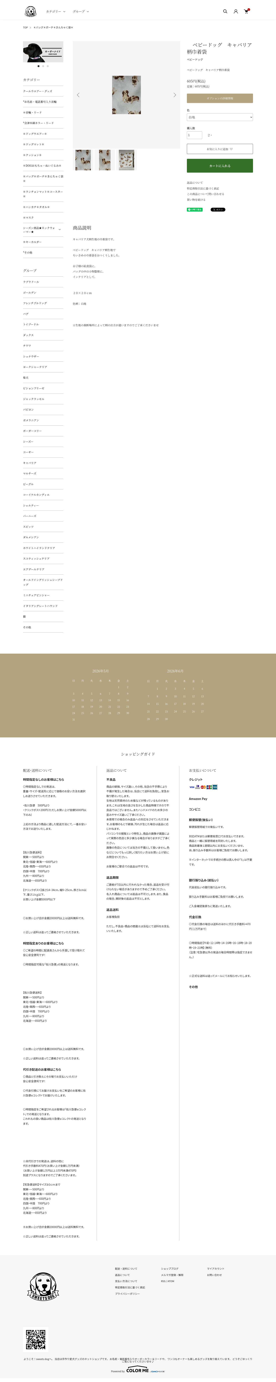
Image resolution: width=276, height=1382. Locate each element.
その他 (27, 627)
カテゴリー (53, 11)
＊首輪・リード (32, 112)
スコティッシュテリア (36, 558)
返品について (195, 182)
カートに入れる (220, 166)
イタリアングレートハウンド (40, 606)
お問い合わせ (214, 1275)
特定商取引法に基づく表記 (203, 188)
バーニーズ (29, 516)
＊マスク (28, 217)
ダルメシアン (31, 537)
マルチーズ (29, 473)
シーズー (28, 441)
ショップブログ (169, 1268)
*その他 (27, 252)
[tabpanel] (43, 52)
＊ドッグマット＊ (33, 144)
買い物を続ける (196, 200)
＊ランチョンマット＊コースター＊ (43, 194)
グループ (79, 11)
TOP (25, 27)
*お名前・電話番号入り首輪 (40, 102)
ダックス (28, 335)
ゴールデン (29, 292)
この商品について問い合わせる (205, 194)
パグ (25, 314)
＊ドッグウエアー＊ (35, 134)
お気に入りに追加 (220, 149)
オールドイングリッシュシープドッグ (43, 582)
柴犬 (25, 378)
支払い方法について (126, 1281)
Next (174, 95)
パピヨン (28, 409)
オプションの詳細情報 (220, 98)
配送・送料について (126, 1268)
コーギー (28, 452)
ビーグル (28, 484)
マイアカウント (215, 1268)
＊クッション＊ (32, 155)
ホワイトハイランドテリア (39, 548)
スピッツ (28, 527)
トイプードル (31, 324)
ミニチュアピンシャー (36, 595)
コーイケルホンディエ (36, 495)
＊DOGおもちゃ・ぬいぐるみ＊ (42, 165)
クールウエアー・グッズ (37, 91)
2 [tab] (43, 66)
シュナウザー (31, 356)
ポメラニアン (31, 420)
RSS (163, 1281)
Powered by (138, 1369)
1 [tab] (38, 66)
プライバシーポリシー (127, 1294)
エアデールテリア (33, 569)
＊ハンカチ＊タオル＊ (36, 207)
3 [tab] (48, 66)
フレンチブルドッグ (35, 303)
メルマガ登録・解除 (172, 1275)
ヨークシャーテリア (35, 367)
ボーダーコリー (32, 431)
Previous (78, 95)
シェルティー (31, 505)
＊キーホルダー (32, 242)
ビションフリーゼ (33, 388)
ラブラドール (31, 282)
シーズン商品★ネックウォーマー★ (39, 230)
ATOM (171, 1281)
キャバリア (29, 463)
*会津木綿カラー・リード (38, 123)
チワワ (27, 346)
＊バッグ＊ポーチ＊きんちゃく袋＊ (53, 27)
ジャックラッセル (33, 399)
